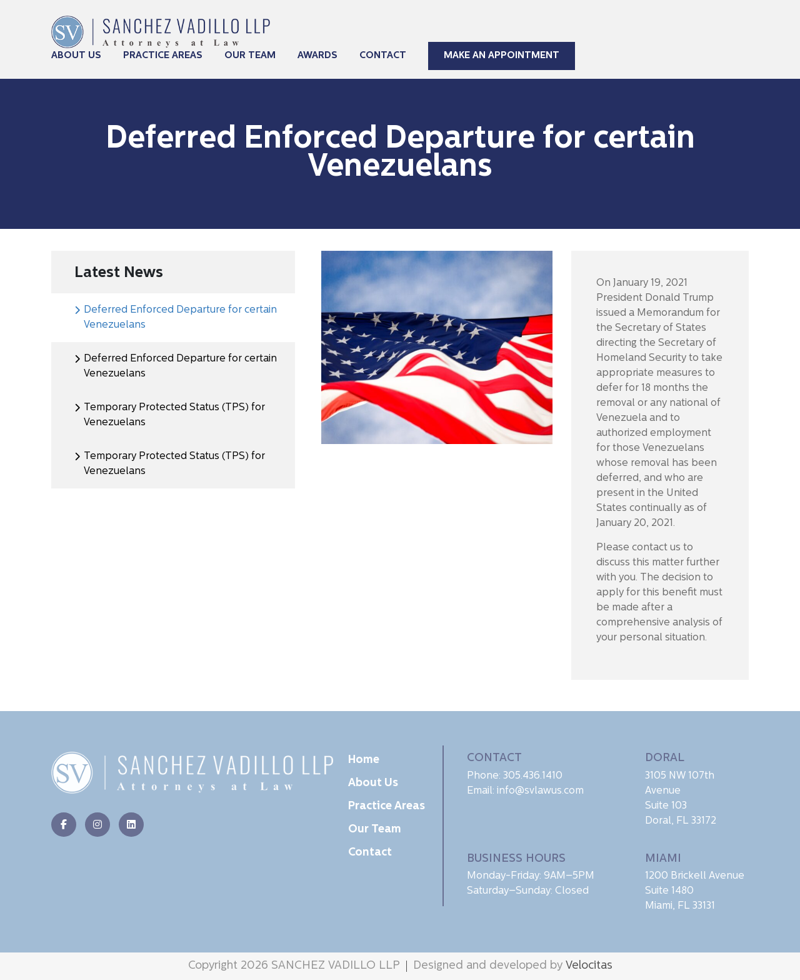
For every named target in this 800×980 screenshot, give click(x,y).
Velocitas (589, 966)
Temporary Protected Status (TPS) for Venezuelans (174, 415)
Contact (382, 56)
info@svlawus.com (540, 791)
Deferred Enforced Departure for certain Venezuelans (180, 317)
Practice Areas (162, 56)
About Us (76, 56)
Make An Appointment (501, 56)
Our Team (250, 56)
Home (363, 760)
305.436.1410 (532, 776)
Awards (318, 56)
